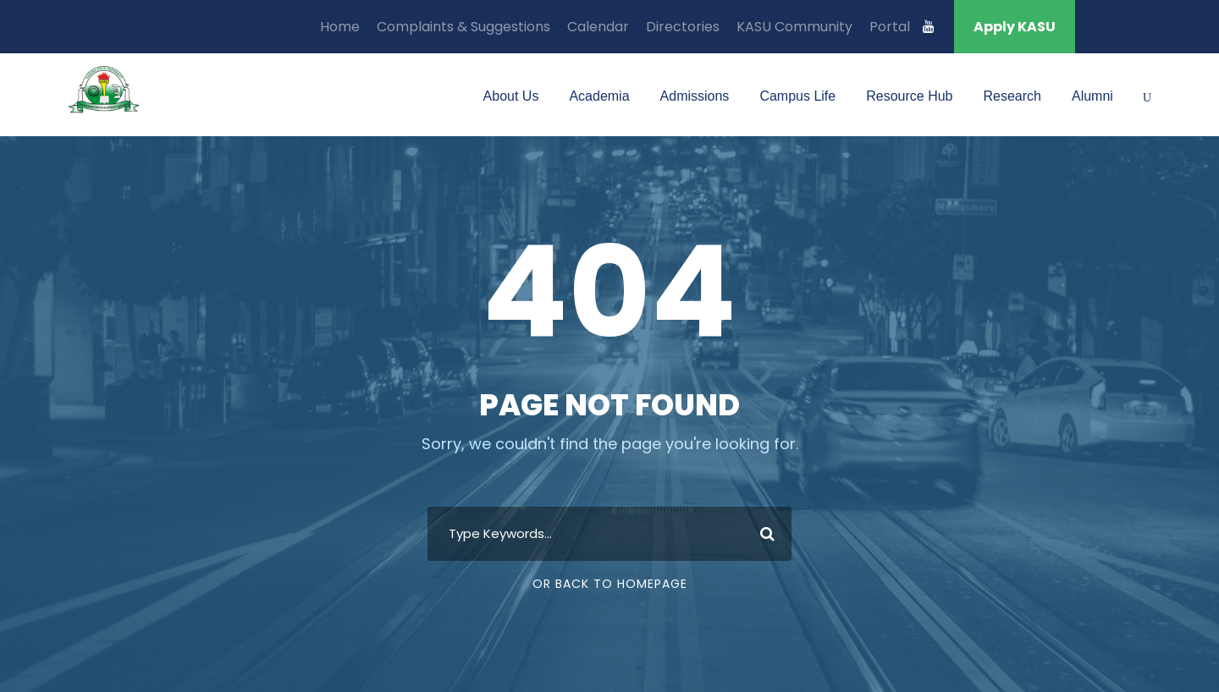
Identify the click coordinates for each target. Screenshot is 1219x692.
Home (340, 26)
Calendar (598, 26)
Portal (889, 26)
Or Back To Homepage (609, 583)
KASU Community (794, 26)
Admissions (695, 96)
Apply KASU (1015, 26)
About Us (511, 96)
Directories (683, 26)
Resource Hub (909, 96)
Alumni (1092, 96)
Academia (599, 96)
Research (1011, 96)
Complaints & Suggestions (463, 26)
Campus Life (797, 96)
